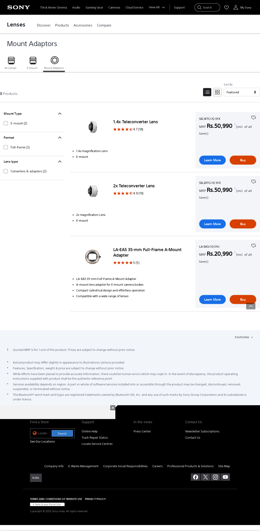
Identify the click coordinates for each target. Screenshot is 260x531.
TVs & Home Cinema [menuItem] (53, 7)
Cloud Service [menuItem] (134, 7)
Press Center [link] (142, 431)
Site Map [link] (224, 466)
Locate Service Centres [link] (97, 444)
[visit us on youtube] (225, 477)
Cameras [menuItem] (114, 7)
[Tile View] (217, 92)
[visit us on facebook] (195, 477)
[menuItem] (179, 7)
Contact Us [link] (192, 438)
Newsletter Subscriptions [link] (202, 431)
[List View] (207, 92)
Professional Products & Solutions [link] (190, 466)
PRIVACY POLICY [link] (95, 499)
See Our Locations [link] (42, 441)
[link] (44, 25)
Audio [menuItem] (76, 7)
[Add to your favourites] (253, 117)
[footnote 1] (235, 124)
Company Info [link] (54, 466)
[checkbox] (15, 123)
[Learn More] (93, 130)
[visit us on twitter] (205, 477)
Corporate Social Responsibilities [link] (125, 466)
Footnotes (242, 337)
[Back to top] (250, 306)
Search (62, 433)
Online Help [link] (90, 431)
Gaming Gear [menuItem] (94, 7)
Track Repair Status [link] (95, 438)
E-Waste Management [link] (83, 466)
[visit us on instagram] (215, 477)
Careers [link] (157, 466)
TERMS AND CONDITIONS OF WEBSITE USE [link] (56, 499)
